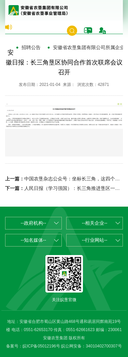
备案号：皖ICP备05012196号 (33, 346)
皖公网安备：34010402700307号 (91, 346)
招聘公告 (31, 47)
